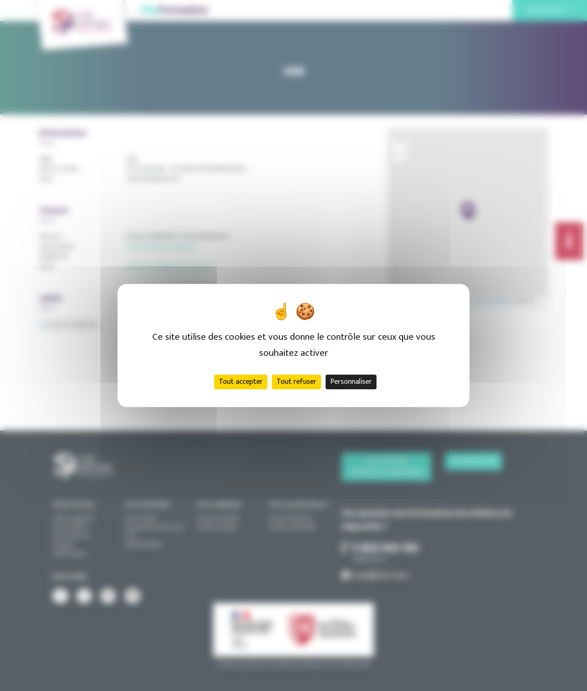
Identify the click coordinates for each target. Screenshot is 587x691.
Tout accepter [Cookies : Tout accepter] (241, 382)
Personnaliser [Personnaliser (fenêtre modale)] (351, 382)
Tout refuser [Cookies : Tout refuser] (296, 382)
